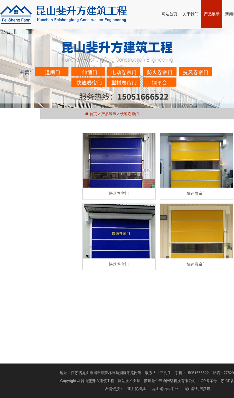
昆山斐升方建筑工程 (97, 381)
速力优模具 (136, 389)
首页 (93, 114)
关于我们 (190, 14)
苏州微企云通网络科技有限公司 (170, 381)
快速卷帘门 (129, 114)
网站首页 (169, 14)
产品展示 (212, 14)
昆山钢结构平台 (165, 389)
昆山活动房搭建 (197, 389)
